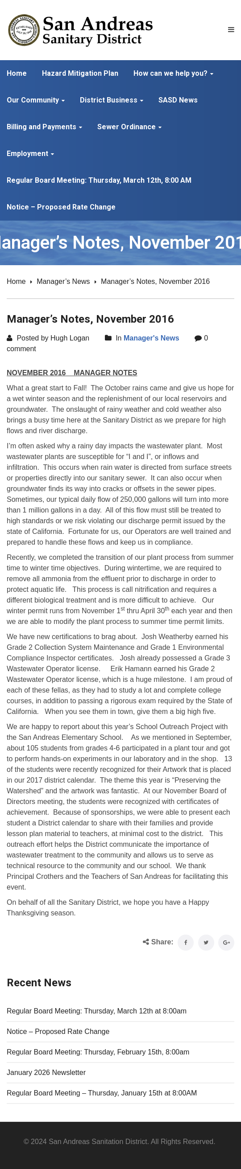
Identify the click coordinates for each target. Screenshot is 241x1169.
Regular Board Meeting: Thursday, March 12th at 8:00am (97, 1011)
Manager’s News (63, 281)
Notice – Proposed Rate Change (58, 1031)
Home (16, 281)
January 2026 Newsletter (46, 1072)
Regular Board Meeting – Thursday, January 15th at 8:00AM (102, 1093)
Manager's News (151, 338)
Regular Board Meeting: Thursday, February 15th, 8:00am (98, 1052)
